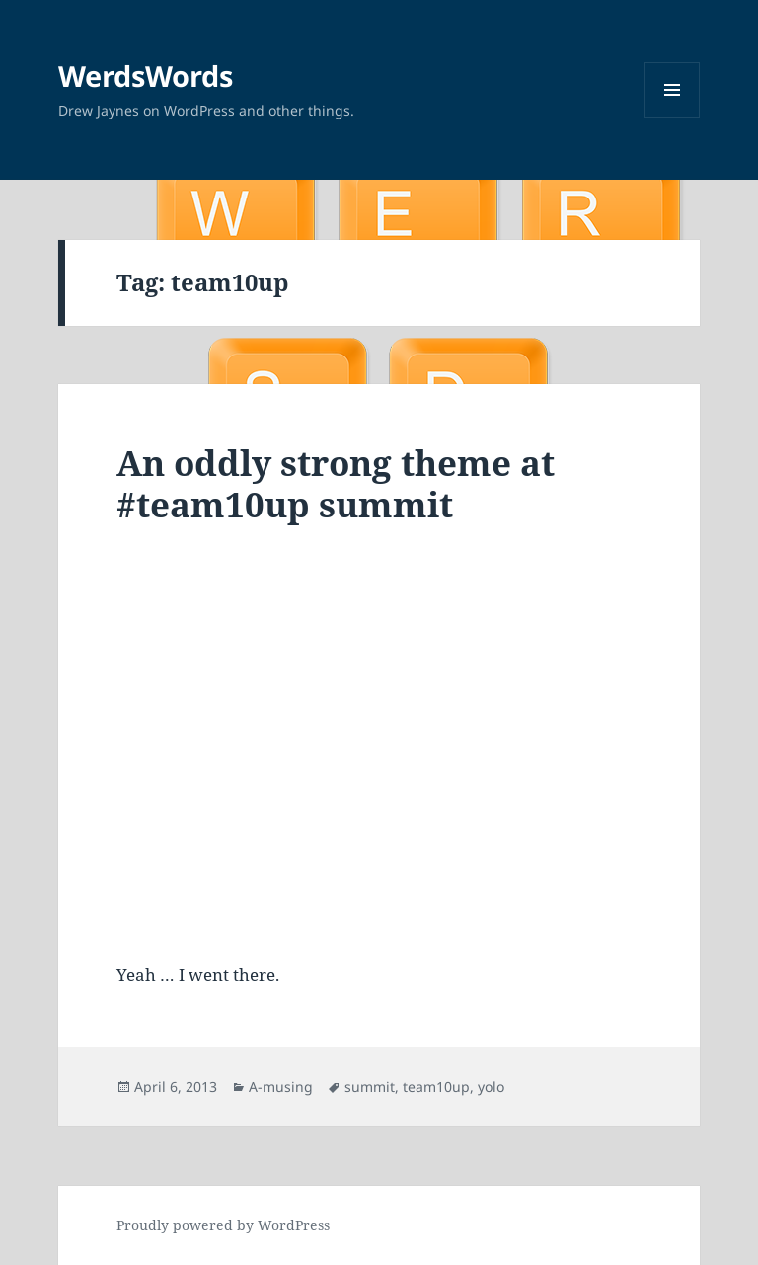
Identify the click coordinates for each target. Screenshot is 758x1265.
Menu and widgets (672, 117)
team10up (436, 1086)
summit (369, 1086)
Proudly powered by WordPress (223, 1225)
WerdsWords (145, 75)
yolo (491, 1086)
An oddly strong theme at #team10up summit (335, 483)
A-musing (281, 1086)
